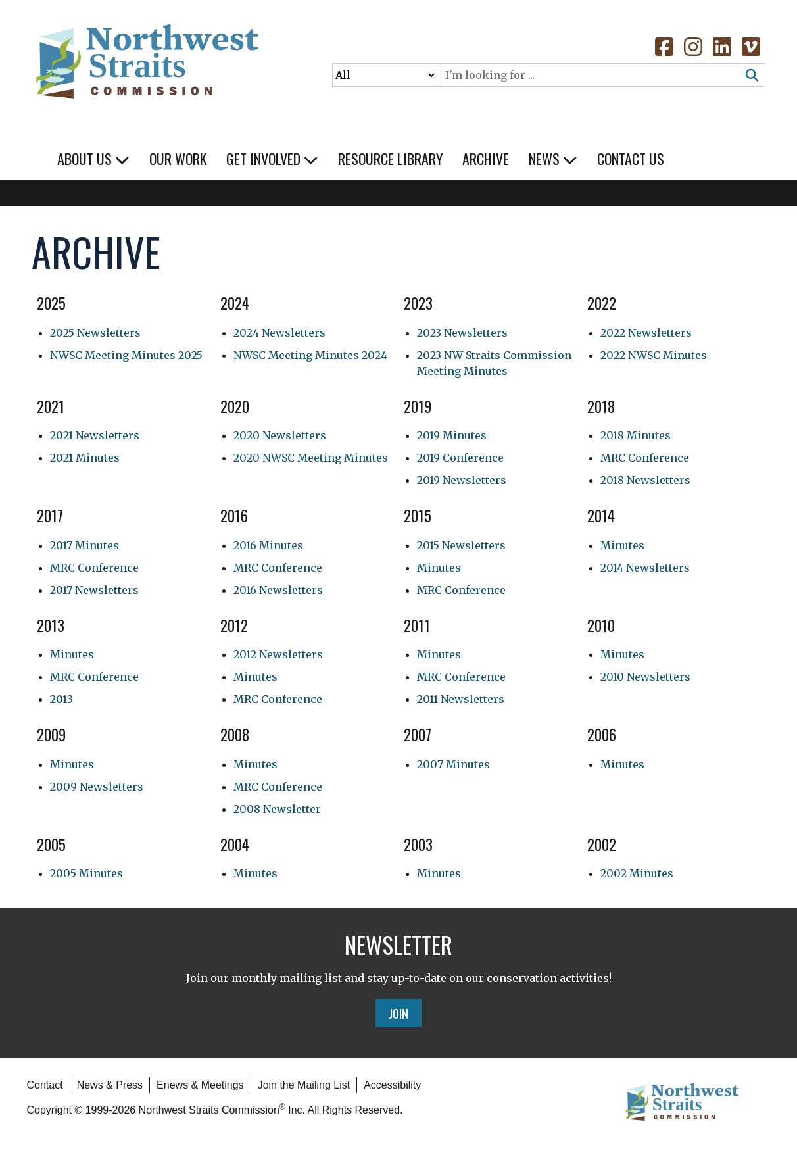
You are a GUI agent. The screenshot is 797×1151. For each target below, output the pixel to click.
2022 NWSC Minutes (653, 355)
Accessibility (392, 1084)
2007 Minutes (453, 764)
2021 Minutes (85, 457)
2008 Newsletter (277, 809)
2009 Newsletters (96, 786)
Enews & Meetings (200, 1084)
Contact (45, 1084)
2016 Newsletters (278, 590)
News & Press (110, 1084)
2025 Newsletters (95, 332)
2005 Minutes (86, 873)
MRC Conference (644, 457)
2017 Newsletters (94, 590)
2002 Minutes (636, 873)
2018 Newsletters (645, 480)
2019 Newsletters (461, 480)
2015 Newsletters (461, 545)
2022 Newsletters (646, 332)
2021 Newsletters (94, 435)
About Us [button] (93, 158)
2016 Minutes (268, 545)
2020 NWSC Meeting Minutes (310, 457)
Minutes (439, 567)
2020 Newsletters (279, 435)
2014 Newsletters (645, 567)
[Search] (588, 75)
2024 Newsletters (279, 332)
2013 (61, 699)
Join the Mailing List (304, 1084)
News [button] (553, 158)
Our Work (177, 158)
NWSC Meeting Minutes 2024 (310, 355)
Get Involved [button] (272, 158)
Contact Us (630, 158)
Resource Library (390, 158)
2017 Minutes (84, 545)
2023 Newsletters (462, 332)
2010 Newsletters (645, 676)
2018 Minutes (635, 435)
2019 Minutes (452, 435)
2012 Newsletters (278, 654)
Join (398, 1013)
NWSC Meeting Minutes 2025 (126, 355)
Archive (485, 158)
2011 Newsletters (460, 699)
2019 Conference (460, 457)
